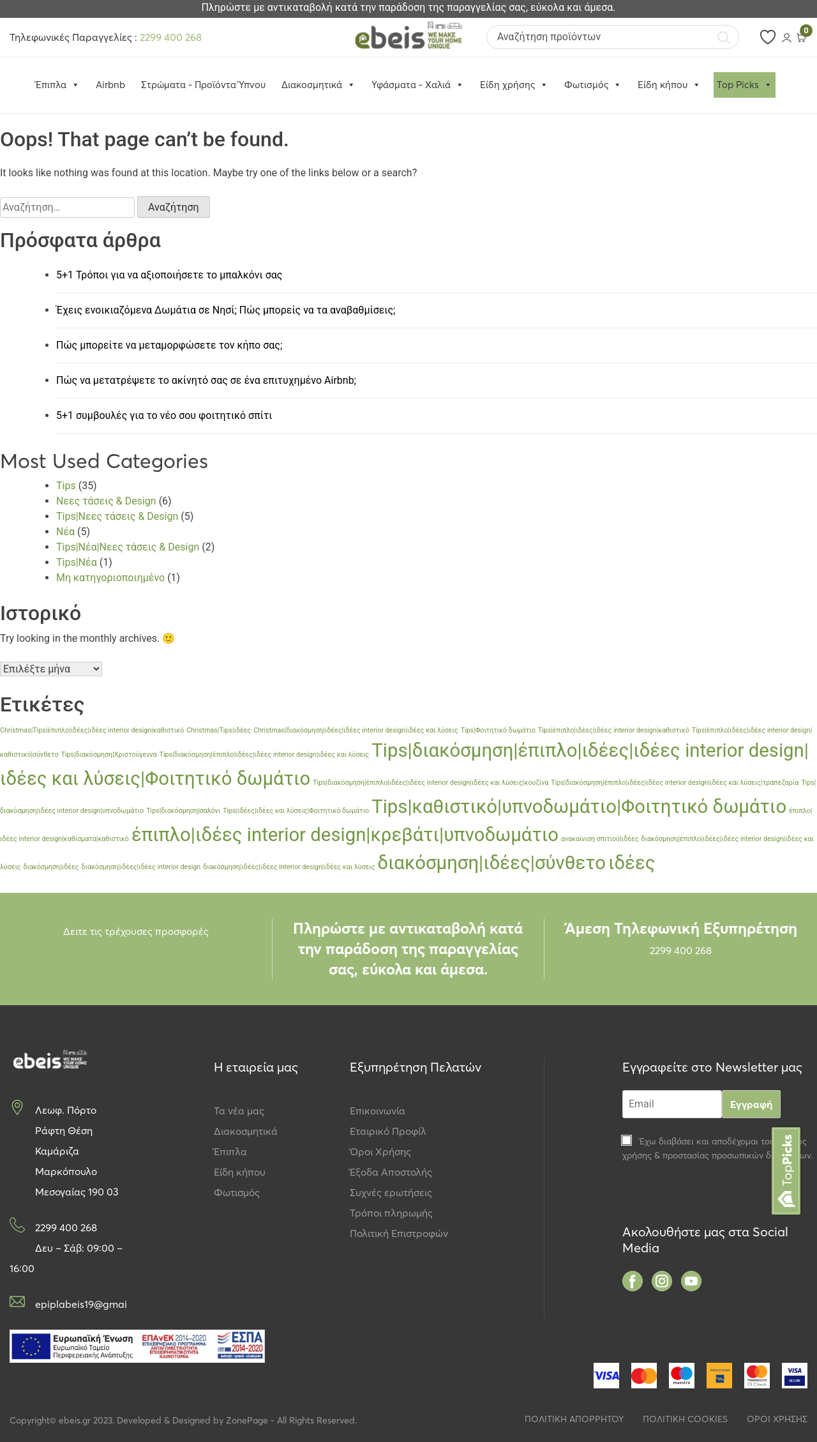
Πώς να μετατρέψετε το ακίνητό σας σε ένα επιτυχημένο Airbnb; (206, 380)
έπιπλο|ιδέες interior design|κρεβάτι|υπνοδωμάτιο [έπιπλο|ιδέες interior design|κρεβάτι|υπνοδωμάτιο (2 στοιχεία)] (344, 835)
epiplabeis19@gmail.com (80, 1304)
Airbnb (110, 85)
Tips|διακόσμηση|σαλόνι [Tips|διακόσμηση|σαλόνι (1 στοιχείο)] (183, 811)
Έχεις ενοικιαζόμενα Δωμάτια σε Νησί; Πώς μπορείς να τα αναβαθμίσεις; (225, 310)
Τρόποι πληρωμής (391, 1212)
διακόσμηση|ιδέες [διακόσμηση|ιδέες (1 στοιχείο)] (51, 867)
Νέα (65, 532)
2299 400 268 (171, 37)
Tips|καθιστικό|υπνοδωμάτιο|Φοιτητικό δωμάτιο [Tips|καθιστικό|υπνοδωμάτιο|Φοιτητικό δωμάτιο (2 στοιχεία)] (578, 806)
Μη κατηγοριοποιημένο (110, 578)
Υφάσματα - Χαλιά (417, 85)
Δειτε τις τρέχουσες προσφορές (136, 931)
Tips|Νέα (76, 562)
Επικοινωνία (377, 1110)
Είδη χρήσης (514, 85)
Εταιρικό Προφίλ (388, 1131)
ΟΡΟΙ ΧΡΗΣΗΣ (777, 1419)
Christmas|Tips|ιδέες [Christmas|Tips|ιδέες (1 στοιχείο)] (218, 730)
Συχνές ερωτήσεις (391, 1192)
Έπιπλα (230, 1151)
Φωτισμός (593, 85)
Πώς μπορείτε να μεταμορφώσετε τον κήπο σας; (169, 345)
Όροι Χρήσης (380, 1151)
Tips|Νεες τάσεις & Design (117, 516)
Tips (66, 486)
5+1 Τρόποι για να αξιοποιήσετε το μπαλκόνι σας (169, 275)
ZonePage (247, 1420)
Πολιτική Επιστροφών (399, 1233)
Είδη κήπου (669, 85)
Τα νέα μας (239, 1110)
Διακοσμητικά (318, 85)
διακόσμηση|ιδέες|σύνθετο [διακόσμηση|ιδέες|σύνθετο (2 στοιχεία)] (491, 863)
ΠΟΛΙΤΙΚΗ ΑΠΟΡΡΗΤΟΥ (574, 1419)
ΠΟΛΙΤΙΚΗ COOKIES (685, 1419)
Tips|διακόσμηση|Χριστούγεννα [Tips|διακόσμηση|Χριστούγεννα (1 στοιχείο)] (108, 754)
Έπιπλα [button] (58, 85)
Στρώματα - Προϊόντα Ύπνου (203, 85)
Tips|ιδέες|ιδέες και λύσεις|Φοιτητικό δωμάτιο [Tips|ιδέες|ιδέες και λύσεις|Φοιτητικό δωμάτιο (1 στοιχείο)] (296, 811)
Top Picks (744, 85)
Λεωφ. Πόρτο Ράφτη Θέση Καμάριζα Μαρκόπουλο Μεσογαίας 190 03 (77, 1151)
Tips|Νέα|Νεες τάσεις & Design (127, 547)
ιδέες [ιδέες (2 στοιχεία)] (632, 863)
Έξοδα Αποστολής (391, 1171)
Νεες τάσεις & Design (106, 501)
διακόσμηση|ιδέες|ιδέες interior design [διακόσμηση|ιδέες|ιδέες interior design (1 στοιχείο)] (140, 867)
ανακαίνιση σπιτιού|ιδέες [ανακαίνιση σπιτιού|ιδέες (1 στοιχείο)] (600, 839)
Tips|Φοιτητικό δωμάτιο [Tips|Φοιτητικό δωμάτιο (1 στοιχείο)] (498, 730)
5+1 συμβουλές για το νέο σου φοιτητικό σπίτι (164, 415)
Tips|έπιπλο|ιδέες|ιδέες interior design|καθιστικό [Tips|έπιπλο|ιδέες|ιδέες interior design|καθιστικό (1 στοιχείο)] (613, 730)
